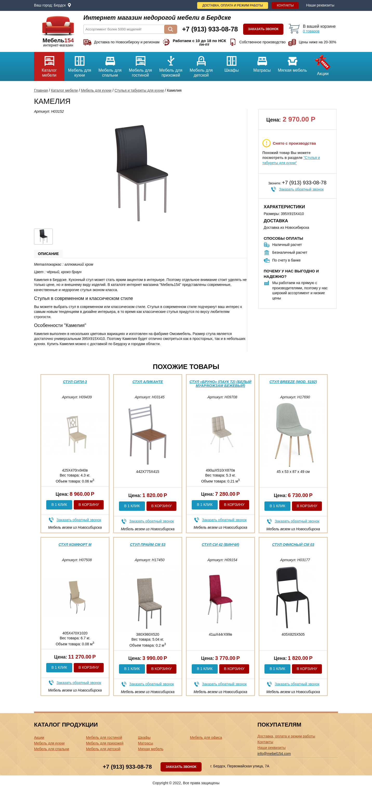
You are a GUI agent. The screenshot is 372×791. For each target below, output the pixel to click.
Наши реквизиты (320, 5)
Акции (323, 64)
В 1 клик (59, 504)
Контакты (285, 5)
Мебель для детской (201, 64)
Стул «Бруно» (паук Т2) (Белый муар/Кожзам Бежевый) (220, 384)
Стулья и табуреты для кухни (139, 90)
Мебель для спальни (110, 64)
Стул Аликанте (147, 382)
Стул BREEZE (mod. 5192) (293, 382)
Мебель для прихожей (171, 64)
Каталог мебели (49, 64)
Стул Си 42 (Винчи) (220, 544)
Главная (41, 90)
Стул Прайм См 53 (147, 544)
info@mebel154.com (274, 754)
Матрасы (262, 62)
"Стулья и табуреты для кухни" (291, 160)
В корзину (88, 504)
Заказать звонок (263, 29)
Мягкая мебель (292, 62)
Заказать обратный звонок (301, 189)
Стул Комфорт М (74, 544)
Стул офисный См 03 (293, 544)
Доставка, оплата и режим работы (232, 5)
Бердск (60, 5)
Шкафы (231, 62)
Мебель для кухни (79, 64)
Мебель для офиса (206, 737)
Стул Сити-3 (75, 382)
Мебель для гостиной (140, 64)
